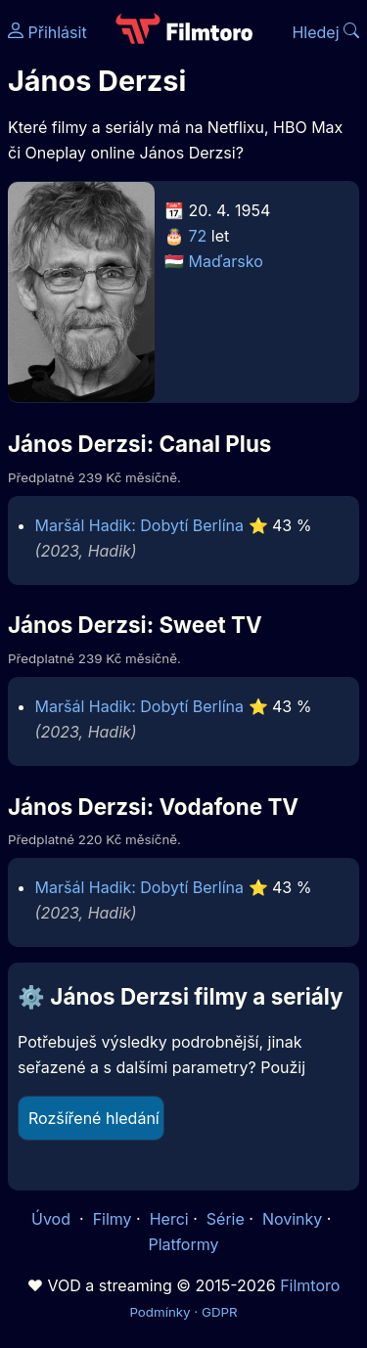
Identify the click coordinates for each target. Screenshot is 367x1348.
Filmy (112, 1219)
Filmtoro (310, 1285)
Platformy (183, 1244)
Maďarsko (226, 261)
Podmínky (159, 1312)
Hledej (325, 32)
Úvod (52, 1219)
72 (198, 236)
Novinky (292, 1219)
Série (225, 1219)
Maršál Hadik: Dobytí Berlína (139, 525)
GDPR (220, 1312)
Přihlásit (47, 32)
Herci (169, 1219)
